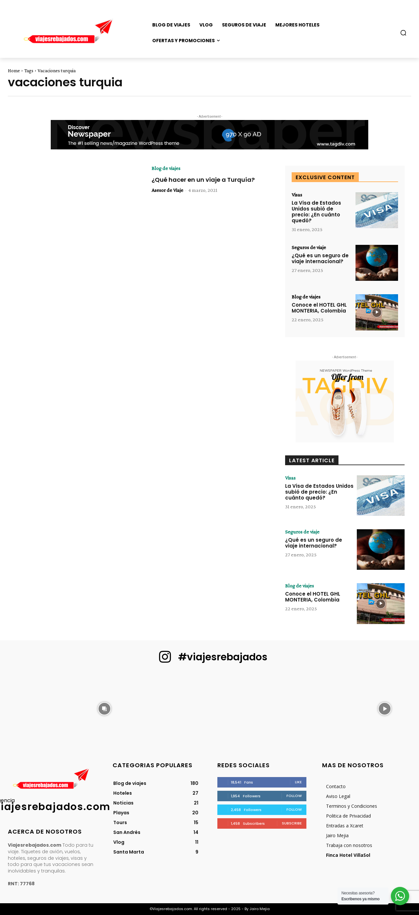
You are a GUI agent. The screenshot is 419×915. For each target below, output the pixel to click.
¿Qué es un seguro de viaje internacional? (320, 258)
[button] (403, 33)
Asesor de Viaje (167, 190)
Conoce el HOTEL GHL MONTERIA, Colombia (319, 307)
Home (14, 70)
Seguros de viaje (309, 247)
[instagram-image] (34, 708)
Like (298, 782)
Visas (297, 194)
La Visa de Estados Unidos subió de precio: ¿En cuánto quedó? (316, 211)
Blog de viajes (166, 168)
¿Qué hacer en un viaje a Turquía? (203, 180)
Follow (294, 795)
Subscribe (292, 823)
